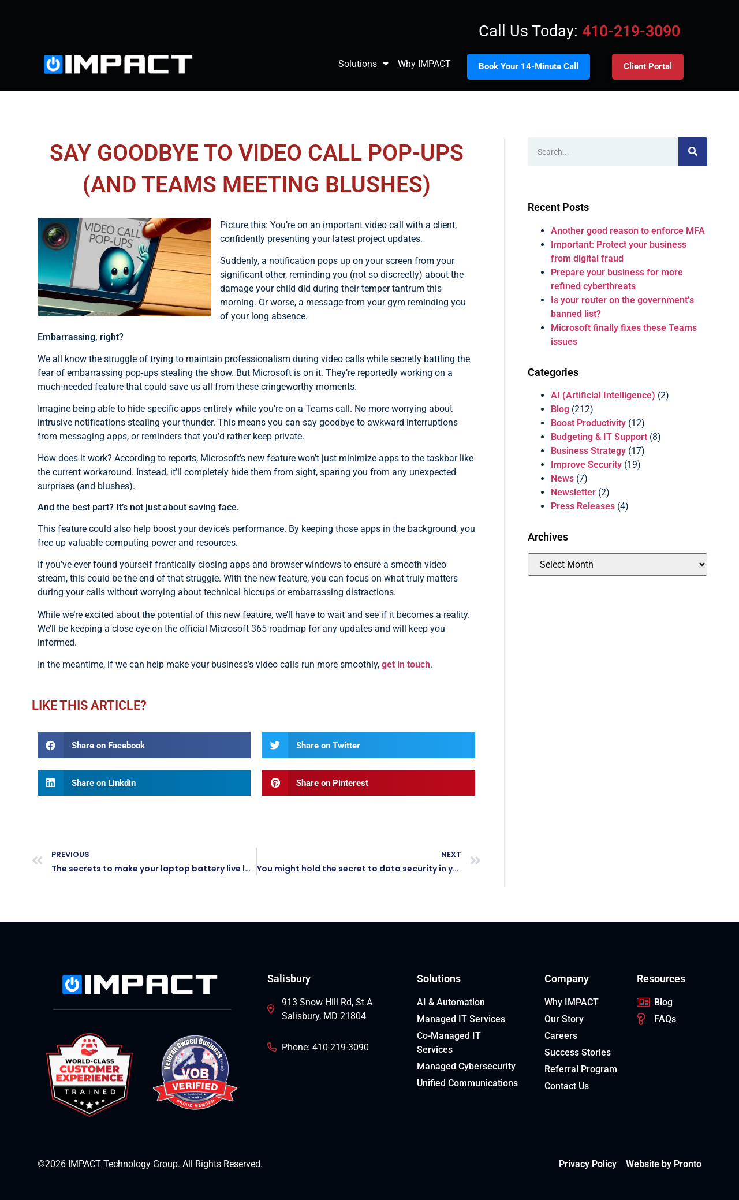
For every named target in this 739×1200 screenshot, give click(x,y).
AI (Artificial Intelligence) (603, 395)
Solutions (363, 64)
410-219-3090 (631, 31)
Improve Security (586, 464)
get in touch (406, 664)
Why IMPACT (424, 63)
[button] (144, 745)
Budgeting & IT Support (599, 436)
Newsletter (573, 492)
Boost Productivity (588, 423)
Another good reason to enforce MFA (628, 230)
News (562, 478)
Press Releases (583, 506)
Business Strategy (588, 450)
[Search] (692, 151)
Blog (560, 409)
